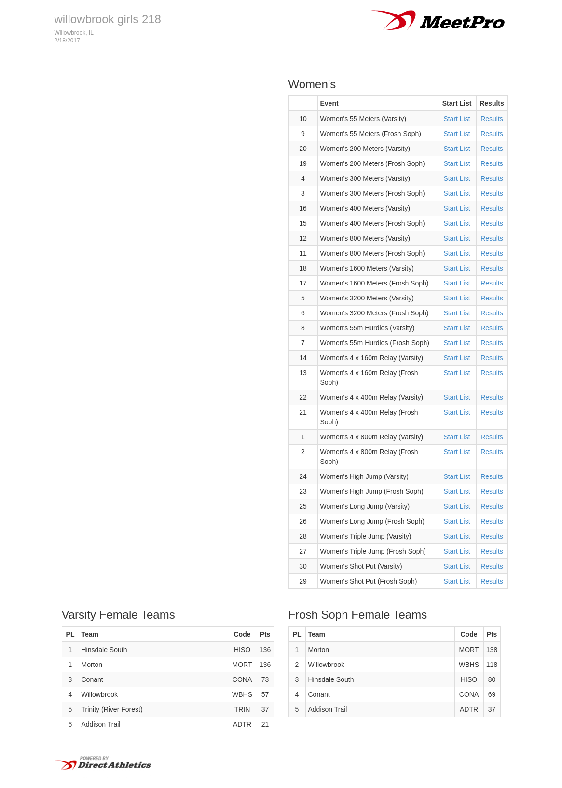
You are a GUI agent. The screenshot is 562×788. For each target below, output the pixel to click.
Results (491, 118)
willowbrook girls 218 (108, 19)
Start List (456, 118)
